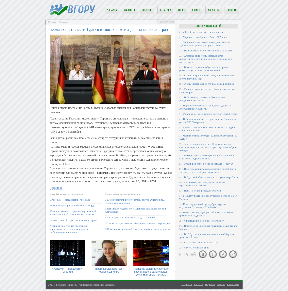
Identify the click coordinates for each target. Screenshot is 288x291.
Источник (56, 187)
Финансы (129, 10)
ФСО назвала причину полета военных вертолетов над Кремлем (203, 184)
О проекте (186, 284)
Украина (112, 10)
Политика (165, 10)
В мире (196, 10)
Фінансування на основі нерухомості (204, 220)
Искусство (214, 10)
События (147, 10)
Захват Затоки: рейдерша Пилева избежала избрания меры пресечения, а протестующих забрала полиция (208, 147)
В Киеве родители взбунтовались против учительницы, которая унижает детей (204, 69)
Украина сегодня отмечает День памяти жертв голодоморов (137, 223)
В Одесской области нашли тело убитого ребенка (211, 177)
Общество (63, 22)
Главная (52, 22)
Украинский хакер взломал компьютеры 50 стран (210, 113)
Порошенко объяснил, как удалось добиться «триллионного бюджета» (205, 107)
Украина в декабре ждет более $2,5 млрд (72, 205)
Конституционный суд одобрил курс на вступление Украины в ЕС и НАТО (202, 206)
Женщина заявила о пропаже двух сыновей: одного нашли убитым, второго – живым (73, 213)
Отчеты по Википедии (196, 247)
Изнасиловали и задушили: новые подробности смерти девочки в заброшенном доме (207, 170)
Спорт (181, 10)
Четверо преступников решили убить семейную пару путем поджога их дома (207, 157)
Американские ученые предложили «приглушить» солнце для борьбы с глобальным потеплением (69, 229)
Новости (232, 10)
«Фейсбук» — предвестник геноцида (70, 199)
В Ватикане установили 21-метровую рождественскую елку (137, 228)
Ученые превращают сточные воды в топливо (130, 217)
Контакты (198, 284)
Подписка (210, 284)
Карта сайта (233, 284)
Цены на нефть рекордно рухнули (202, 190)
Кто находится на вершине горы (201, 242)
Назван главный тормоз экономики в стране (73, 220)
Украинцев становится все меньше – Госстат (208, 163)
